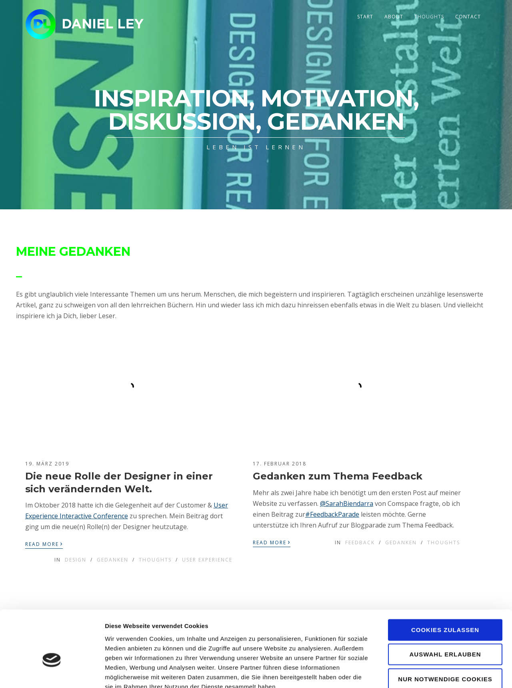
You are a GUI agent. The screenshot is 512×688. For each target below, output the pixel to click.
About (393, 16)
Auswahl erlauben (445, 607)
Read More (44, 543)
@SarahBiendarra (346, 503)
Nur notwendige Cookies (445, 632)
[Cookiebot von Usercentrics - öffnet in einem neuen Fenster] (52, 672)
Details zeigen (425, 672)
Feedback (360, 542)
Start (365, 16)
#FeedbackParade (332, 514)
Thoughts (429, 16)
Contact (468, 16)
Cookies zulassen (445, 583)
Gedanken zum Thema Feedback (337, 476)
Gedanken (112, 559)
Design (75, 559)
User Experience (207, 559)
